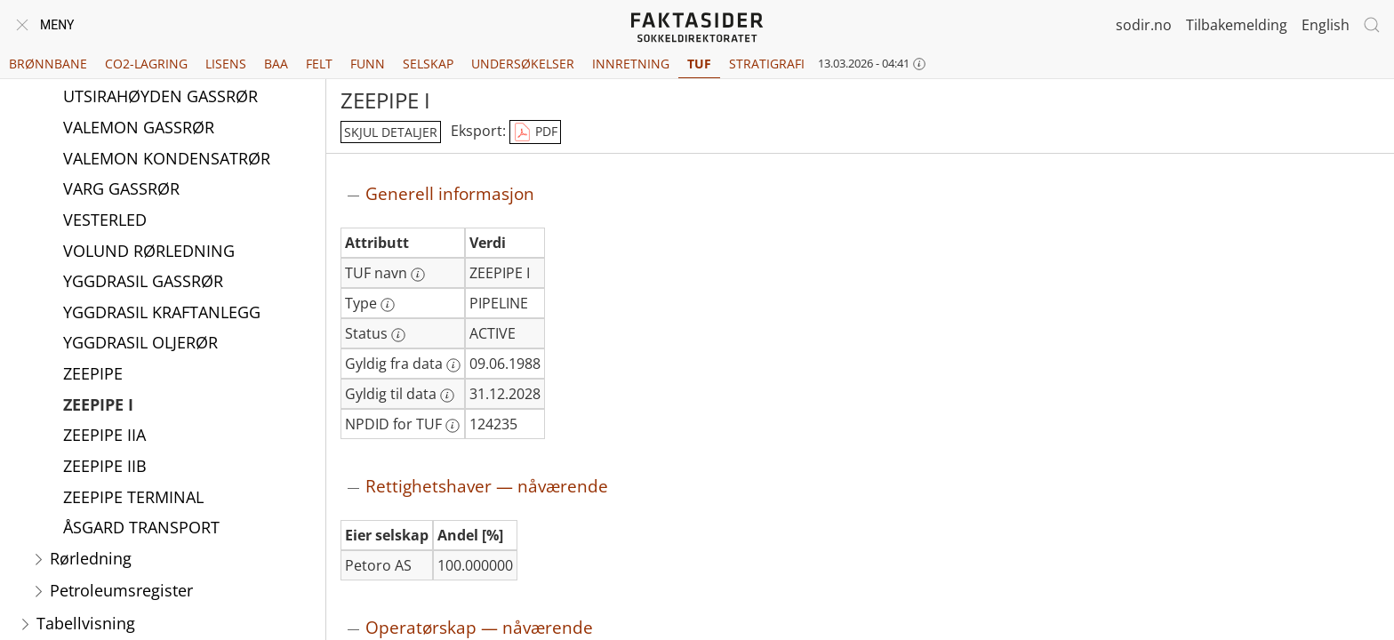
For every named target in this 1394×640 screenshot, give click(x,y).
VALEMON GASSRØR (138, 127)
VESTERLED (105, 219)
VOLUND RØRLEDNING (149, 250)
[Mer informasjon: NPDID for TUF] (452, 426)
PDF (535, 132)
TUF (699, 63)
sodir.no (1144, 25)
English (1326, 25)
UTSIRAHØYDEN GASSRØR (160, 96)
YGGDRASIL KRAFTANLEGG (161, 312)
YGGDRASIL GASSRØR (143, 281)
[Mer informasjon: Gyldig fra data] (453, 365)
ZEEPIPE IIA (104, 434)
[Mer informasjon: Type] (388, 305)
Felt (319, 63)
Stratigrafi (767, 63)
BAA (276, 63)
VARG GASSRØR (121, 188)
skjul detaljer (390, 132)
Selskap (428, 63)
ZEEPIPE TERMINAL (133, 497)
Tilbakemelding (1236, 25)
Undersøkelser (522, 63)
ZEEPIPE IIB (105, 465)
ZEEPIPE (93, 373)
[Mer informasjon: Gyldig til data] (447, 395)
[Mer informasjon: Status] (398, 335)
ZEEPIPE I (98, 404)
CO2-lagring (146, 63)
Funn (367, 63)
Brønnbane (48, 63)
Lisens (225, 63)
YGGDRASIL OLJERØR (140, 342)
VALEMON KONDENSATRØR (166, 158)
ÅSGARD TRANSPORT (141, 527)
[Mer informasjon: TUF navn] (418, 275)
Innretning (630, 63)
